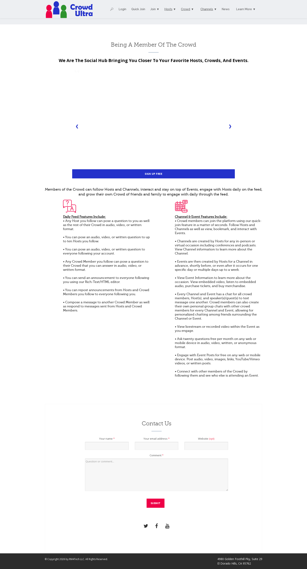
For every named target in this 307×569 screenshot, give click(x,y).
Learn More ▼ (246, 9)
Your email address (157, 438)
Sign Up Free (153, 174)
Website (206, 438)
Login (122, 9)
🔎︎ (112, 9)
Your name (107, 438)
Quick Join (138, 9)
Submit (155, 503)
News (226, 9)
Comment (156, 455)
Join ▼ (154, 9)
